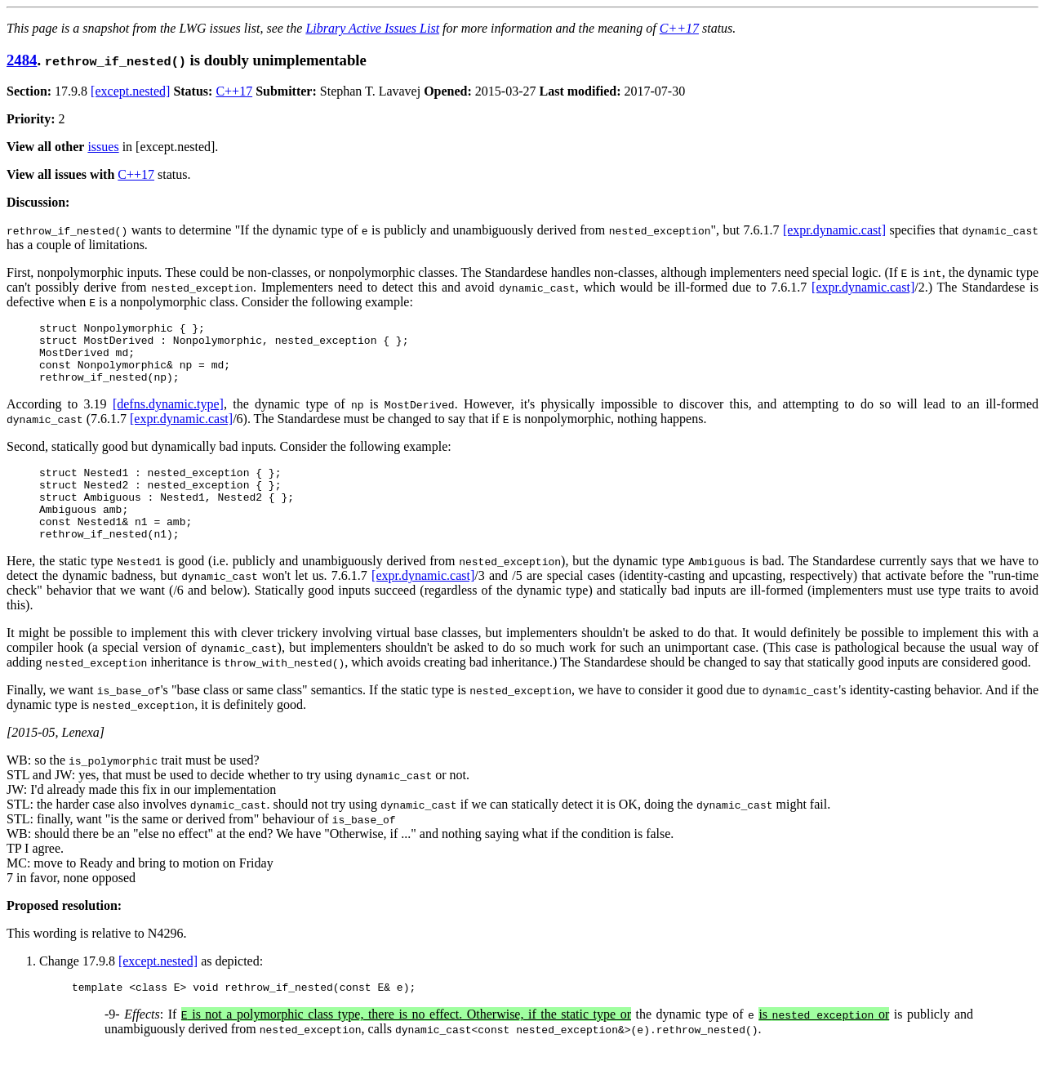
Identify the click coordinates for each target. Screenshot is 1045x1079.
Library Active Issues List (372, 28)
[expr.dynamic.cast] (834, 230)
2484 (22, 60)
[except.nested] (130, 91)
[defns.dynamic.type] (168, 416)
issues (102, 147)
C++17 (679, 28)
